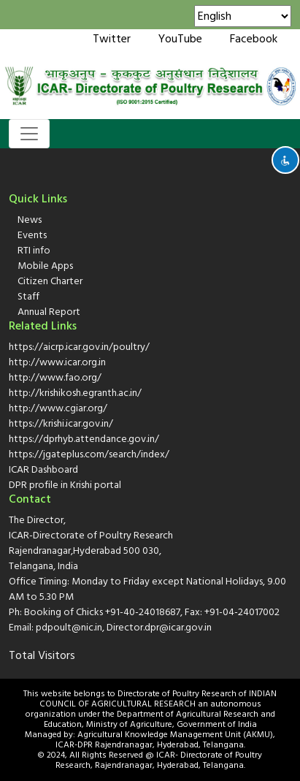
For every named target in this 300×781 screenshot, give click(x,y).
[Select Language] (242, 16)
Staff (28, 296)
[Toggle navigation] (29, 133)
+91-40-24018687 (142, 611)
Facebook (253, 38)
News (30, 219)
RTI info (34, 250)
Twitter (112, 38)
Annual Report (49, 311)
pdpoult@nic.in (69, 627)
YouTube (180, 38)
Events (32, 234)
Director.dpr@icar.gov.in (159, 627)
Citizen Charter (50, 281)
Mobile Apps (45, 265)
